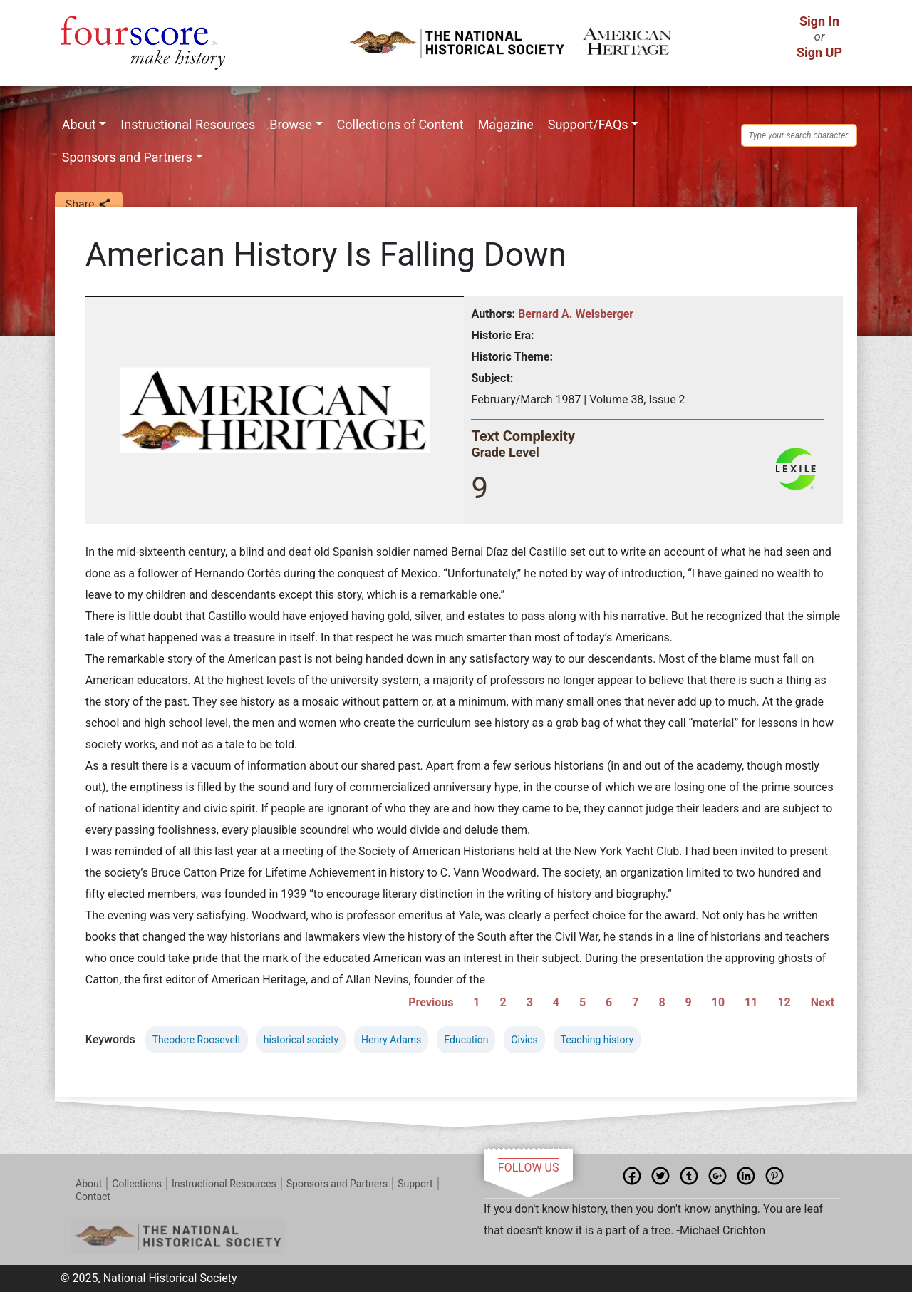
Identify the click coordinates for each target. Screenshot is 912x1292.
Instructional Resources (187, 124)
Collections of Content (400, 124)
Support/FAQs (588, 124)
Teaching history (597, 1039)
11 (751, 1002)
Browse (290, 124)
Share (89, 204)
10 (718, 1002)
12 (783, 1002)
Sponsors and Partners (127, 157)
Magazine (506, 124)
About (79, 124)
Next (822, 1002)
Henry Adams (391, 1039)
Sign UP (819, 52)
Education (466, 1039)
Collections (137, 1183)
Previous (430, 1002)
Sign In (819, 21)
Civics (524, 1039)
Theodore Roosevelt (196, 1039)
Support (415, 1183)
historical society (301, 1039)
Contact (93, 1196)
